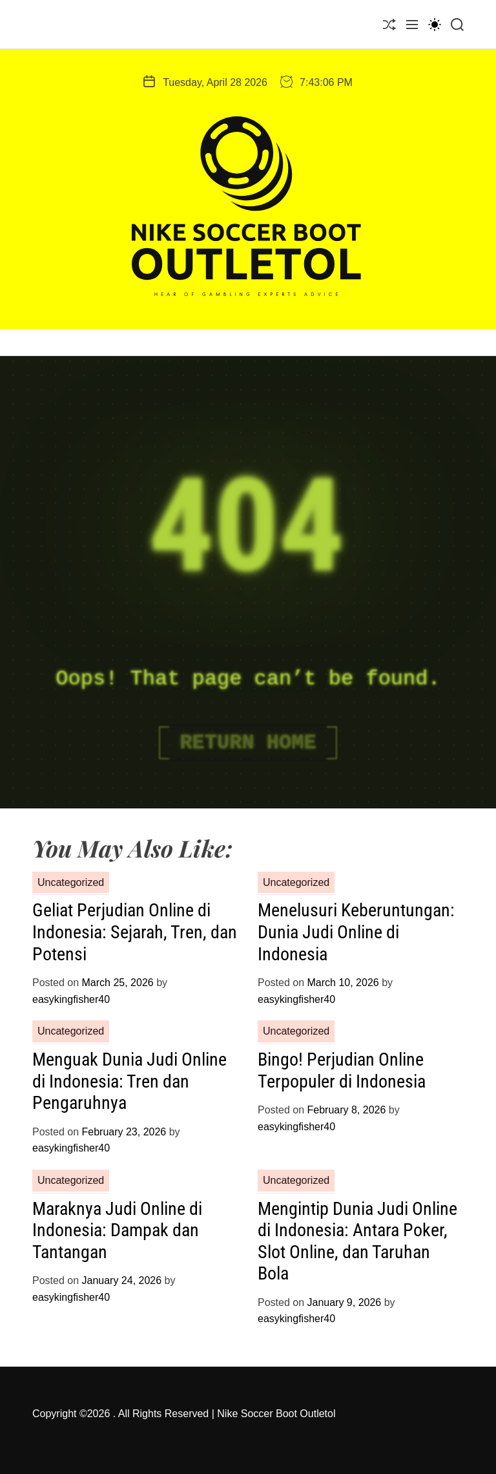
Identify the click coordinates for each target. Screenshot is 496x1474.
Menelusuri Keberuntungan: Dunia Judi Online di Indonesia (356, 932)
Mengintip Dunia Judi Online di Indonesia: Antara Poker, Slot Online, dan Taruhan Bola (357, 1241)
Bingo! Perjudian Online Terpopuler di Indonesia (342, 1070)
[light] (434, 24)
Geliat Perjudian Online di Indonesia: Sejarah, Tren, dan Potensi (134, 932)
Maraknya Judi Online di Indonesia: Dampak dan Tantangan (117, 1230)
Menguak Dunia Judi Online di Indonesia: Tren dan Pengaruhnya (129, 1081)
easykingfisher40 (71, 999)
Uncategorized (70, 882)
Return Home (248, 743)
